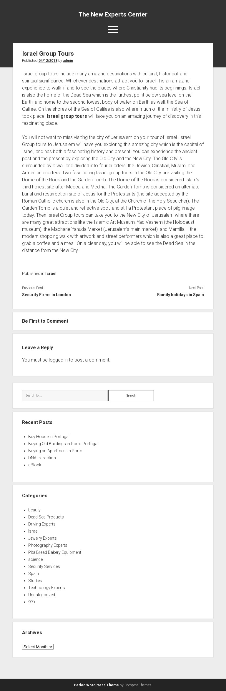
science (35, 559)
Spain (33, 573)
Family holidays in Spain (180, 294)
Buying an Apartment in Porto (55, 450)
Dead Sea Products (46, 517)
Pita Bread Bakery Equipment (54, 552)
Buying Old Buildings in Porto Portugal (63, 443)
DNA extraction (42, 457)
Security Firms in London (46, 294)
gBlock (34, 465)
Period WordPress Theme (96, 685)
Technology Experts (46, 587)
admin (68, 61)
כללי (31, 601)
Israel (50, 273)
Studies (35, 580)
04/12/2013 (48, 61)
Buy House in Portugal (48, 436)
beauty (34, 510)
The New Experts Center (113, 14)
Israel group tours (67, 116)
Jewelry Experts (42, 538)
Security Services (44, 566)
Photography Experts (47, 545)
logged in (58, 360)
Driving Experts (42, 524)
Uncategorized (41, 594)
